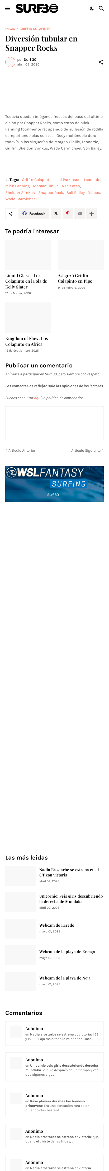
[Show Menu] (7, 8)
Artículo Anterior (21, 450)
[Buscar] (102, 8)
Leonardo (92, 179)
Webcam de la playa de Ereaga (67, 951)
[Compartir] (101, 62)
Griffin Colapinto (35, 28)
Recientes (71, 186)
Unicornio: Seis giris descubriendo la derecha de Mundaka (71, 899)
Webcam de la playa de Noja (65, 978)
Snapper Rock (50, 192)
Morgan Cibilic (46, 186)
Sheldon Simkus (20, 192)
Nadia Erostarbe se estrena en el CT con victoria (69, 872)
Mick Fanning (17, 186)
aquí (37, 397)
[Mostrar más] (91, 213)
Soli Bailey (76, 192)
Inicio (10, 28)
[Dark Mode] (92, 8)
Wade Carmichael (21, 199)
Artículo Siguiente (86, 450)
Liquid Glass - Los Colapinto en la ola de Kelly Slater (26, 281)
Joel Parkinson (67, 179)
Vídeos (94, 192)
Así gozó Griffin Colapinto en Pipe (75, 278)
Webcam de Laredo (56, 925)
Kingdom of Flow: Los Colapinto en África (26, 341)
